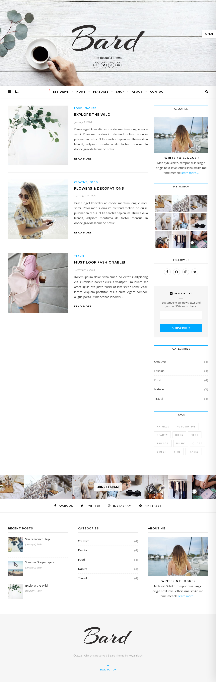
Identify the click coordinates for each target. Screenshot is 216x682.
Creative (80, 182)
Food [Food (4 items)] (195, 434)
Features (100, 91)
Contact (157, 91)
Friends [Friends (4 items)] (163, 443)
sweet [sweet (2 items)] (161, 451)
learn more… (190, 173)
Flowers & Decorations (99, 188)
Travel (79, 256)
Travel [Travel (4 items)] (193, 451)
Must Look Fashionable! (99, 262)
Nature (90, 108)
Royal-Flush (136, 655)
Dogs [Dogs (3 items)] (179, 434)
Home (81, 91)
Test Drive (60, 91)
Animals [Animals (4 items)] (163, 426)
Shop (120, 91)
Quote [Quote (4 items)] (197, 443)
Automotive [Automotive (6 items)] (186, 426)
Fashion (159, 371)
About (137, 91)
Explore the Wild (92, 115)
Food (78, 108)
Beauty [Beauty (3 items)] (162, 434)
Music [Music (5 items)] (180, 443)
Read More (83, 158)
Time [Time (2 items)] (177, 451)
